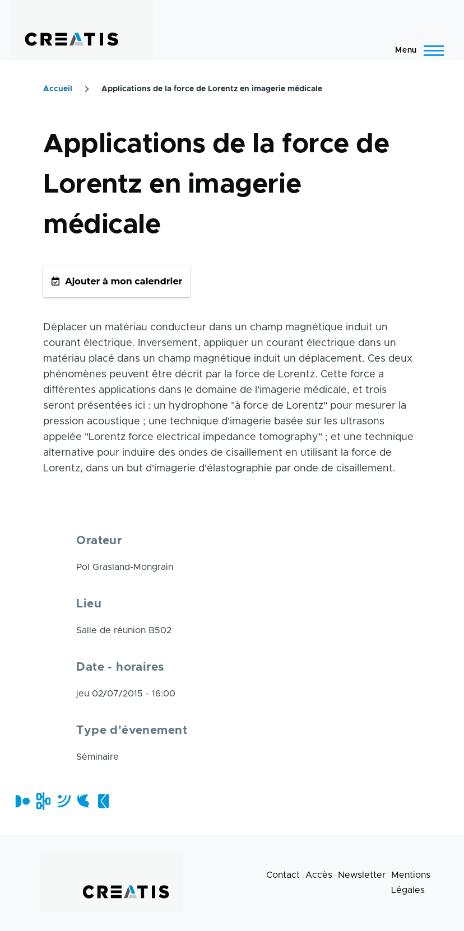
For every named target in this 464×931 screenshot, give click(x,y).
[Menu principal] (416, 50)
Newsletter (362, 875)
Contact (283, 875)
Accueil (57, 89)
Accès (318, 875)
